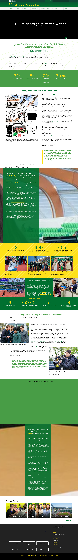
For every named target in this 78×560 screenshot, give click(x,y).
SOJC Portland (15, 549)
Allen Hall (30, 433)
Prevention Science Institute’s (51, 340)
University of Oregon (59, 527)
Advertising (44, 120)
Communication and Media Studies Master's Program (38, 531)
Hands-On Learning (25, 8)
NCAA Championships (28, 179)
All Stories (68, 520)
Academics (18, 8)
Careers (49, 555)
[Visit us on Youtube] (55, 547)
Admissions (12, 8)
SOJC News (42, 549)
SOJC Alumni (42, 543)
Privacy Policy (44, 555)
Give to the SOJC (29, 549)
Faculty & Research (35, 8)
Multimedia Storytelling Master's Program (36, 536)
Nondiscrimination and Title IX (32, 555)
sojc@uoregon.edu (56, 544)
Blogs (66, 8)
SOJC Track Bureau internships (17, 202)
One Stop (55, 0)
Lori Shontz (16, 182)
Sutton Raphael (18, 317)
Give (62, 0)
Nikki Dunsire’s (55, 94)
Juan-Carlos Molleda (47, 63)
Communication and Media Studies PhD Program (38, 533)
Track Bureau (10, 175)
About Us (60, 8)
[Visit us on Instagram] (57, 547)
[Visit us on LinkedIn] (59, 547)
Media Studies (11, 533)
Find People (56, 555)
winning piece (55, 121)
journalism (36, 346)
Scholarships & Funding (45, 8)
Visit (60, 0)
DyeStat (28, 290)
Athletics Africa (39, 290)
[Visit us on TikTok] (60, 547)
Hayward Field (45, 56)
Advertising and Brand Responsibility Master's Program (39, 529)
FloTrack (46, 290)
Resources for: (48, 0)
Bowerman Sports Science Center (38, 341)
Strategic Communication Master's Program (37, 538)
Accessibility (40, 555)
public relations (14, 176)
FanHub (32, 290)
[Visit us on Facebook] (53, 547)
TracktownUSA (58, 341)
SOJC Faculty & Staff (29, 543)
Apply (58, 0)
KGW (30, 298)
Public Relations (12, 535)
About (52, 555)
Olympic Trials (8, 180)
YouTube (43, 292)
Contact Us (55, 542)
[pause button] (66, 38)
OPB (38, 298)
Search (65, 0)
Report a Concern (23, 555)
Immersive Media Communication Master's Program (38, 535)
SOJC (49, 294)
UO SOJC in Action (45, 297)
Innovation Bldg (55, 538)
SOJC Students (15, 543)
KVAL (34, 298)
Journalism (11, 531)
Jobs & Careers (54, 8)
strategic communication (53, 135)
